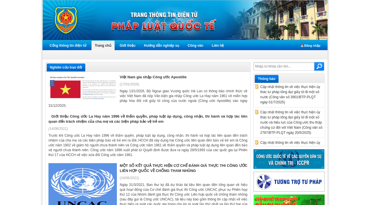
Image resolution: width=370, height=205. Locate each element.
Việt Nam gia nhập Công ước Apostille (153, 77)
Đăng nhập (312, 45)
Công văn (195, 46)
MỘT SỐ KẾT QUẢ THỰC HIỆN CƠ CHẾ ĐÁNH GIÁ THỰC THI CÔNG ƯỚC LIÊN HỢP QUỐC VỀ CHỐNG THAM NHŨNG (183, 168)
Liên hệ (218, 46)
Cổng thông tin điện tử (68, 46)
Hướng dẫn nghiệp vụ (161, 46)
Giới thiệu (127, 46)
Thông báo (266, 79)
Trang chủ (103, 46)
